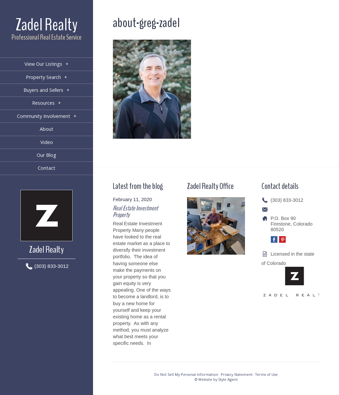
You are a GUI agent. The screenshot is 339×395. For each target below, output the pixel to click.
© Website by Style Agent (216, 379)
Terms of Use (266, 374)
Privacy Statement (237, 374)
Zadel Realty (46, 25)
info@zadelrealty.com (293, 209)
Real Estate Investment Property (135, 211)
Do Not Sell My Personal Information (186, 374)
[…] (156, 343)
